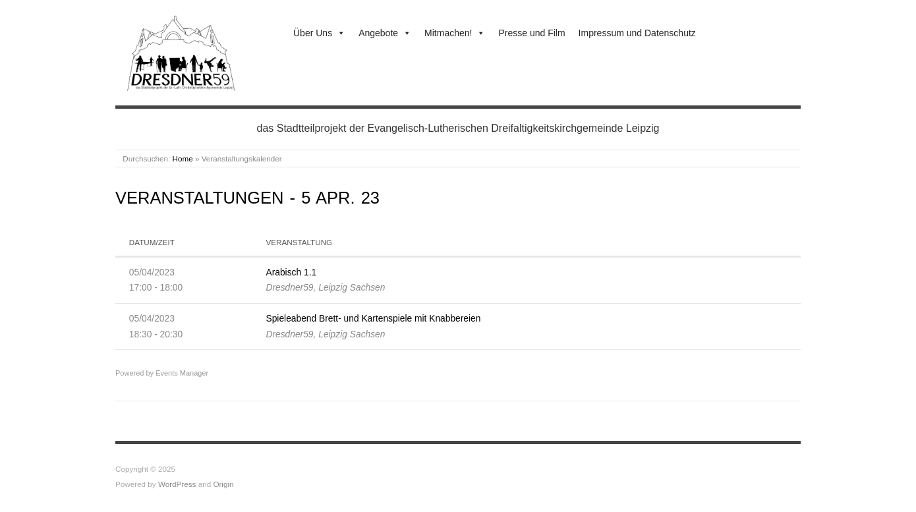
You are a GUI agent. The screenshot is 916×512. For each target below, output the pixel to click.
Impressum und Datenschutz (637, 33)
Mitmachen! (454, 33)
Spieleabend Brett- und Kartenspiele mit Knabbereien (373, 318)
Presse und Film (531, 33)
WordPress (177, 484)
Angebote (384, 33)
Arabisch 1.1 (291, 272)
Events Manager (182, 373)
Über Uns (319, 33)
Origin (223, 484)
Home (183, 158)
